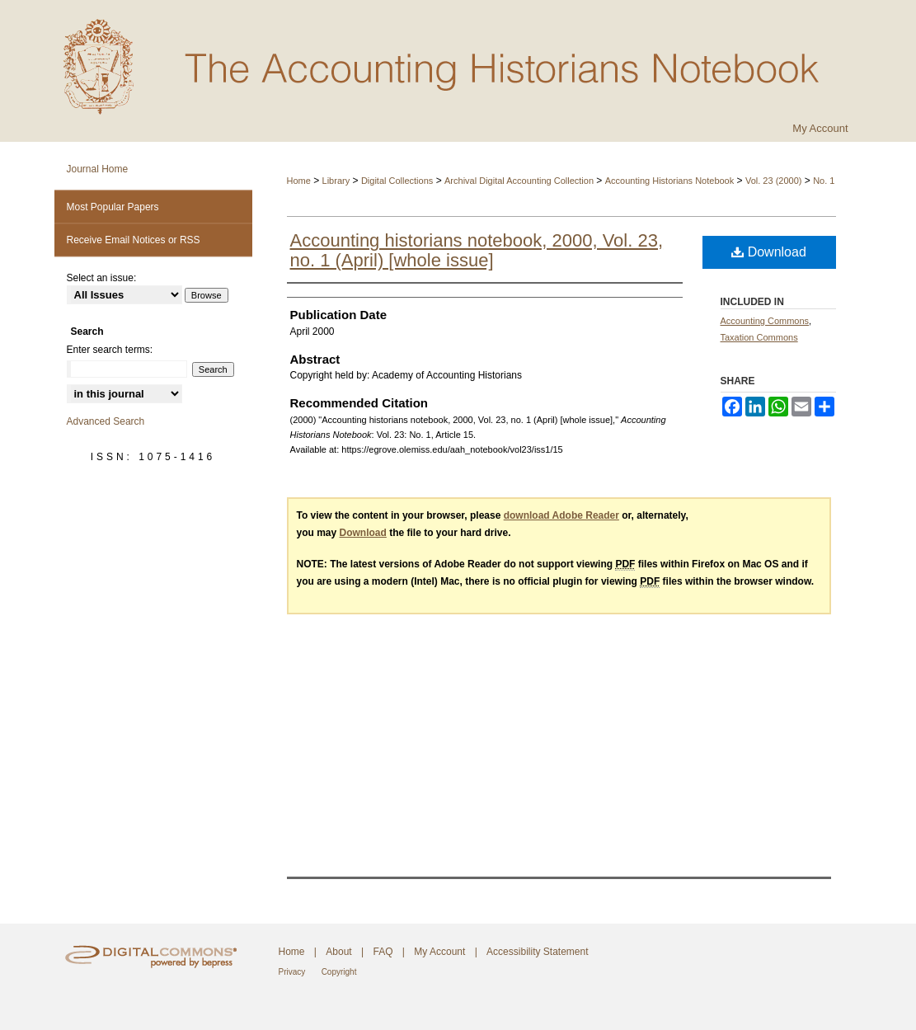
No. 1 (823, 181)
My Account (439, 951)
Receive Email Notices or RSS (133, 240)
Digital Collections (397, 181)
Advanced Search (106, 421)
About (338, 951)
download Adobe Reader (561, 515)
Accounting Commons (765, 321)
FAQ (382, 951)
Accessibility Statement (537, 951)
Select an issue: (102, 278)
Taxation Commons (759, 337)
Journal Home (98, 169)
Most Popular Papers (113, 207)
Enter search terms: (110, 349)
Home (299, 181)
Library (336, 181)
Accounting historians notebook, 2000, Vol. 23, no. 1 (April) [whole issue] (477, 250)
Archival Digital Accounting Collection (519, 181)
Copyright (339, 971)
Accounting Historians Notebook (670, 181)
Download (768, 252)
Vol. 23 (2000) (773, 181)
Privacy (292, 971)
